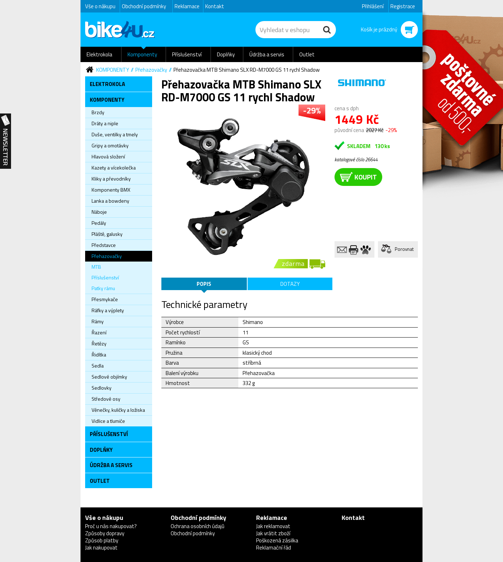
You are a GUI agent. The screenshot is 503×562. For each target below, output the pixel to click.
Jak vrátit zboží (273, 533)
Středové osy (106, 398)
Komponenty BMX (111, 189)
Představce (104, 245)
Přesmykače (105, 299)
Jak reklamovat (273, 526)
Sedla (98, 365)
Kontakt (214, 6)
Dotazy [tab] (290, 284)
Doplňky (226, 54)
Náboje (99, 212)
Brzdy (98, 112)
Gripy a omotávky (110, 145)
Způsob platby (101, 540)
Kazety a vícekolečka (114, 167)
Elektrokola (99, 54)
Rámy (98, 321)
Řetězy (99, 343)
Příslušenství (187, 54)
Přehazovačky (151, 70)
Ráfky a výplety (108, 310)
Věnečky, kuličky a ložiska (118, 410)
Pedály (99, 223)
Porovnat (404, 249)
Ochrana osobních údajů (197, 526)
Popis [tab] (204, 284)
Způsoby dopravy (104, 533)
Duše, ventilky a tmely (115, 134)
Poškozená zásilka (277, 540)
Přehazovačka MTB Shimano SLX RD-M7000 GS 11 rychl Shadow (246, 70)
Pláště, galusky (107, 234)
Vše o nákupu (100, 6)
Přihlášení (373, 6)
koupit (358, 177)
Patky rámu (103, 288)
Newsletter (5, 141)
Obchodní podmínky (144, 6)
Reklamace (187, 6)
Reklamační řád (273, 547)
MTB (96, 266)
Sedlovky (102, 387)
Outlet (307, 54)
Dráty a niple (105, 123)
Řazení (99, 332)
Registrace (402, 6)
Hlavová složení (108, 156)
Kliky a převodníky (111, 178)
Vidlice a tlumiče (108, 421)
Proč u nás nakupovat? (111, 526)
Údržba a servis (266, 54)
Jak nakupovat (101, 547)
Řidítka (99, 354)
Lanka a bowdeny (110, 200)
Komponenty (142, 54)
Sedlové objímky (109, 376)
